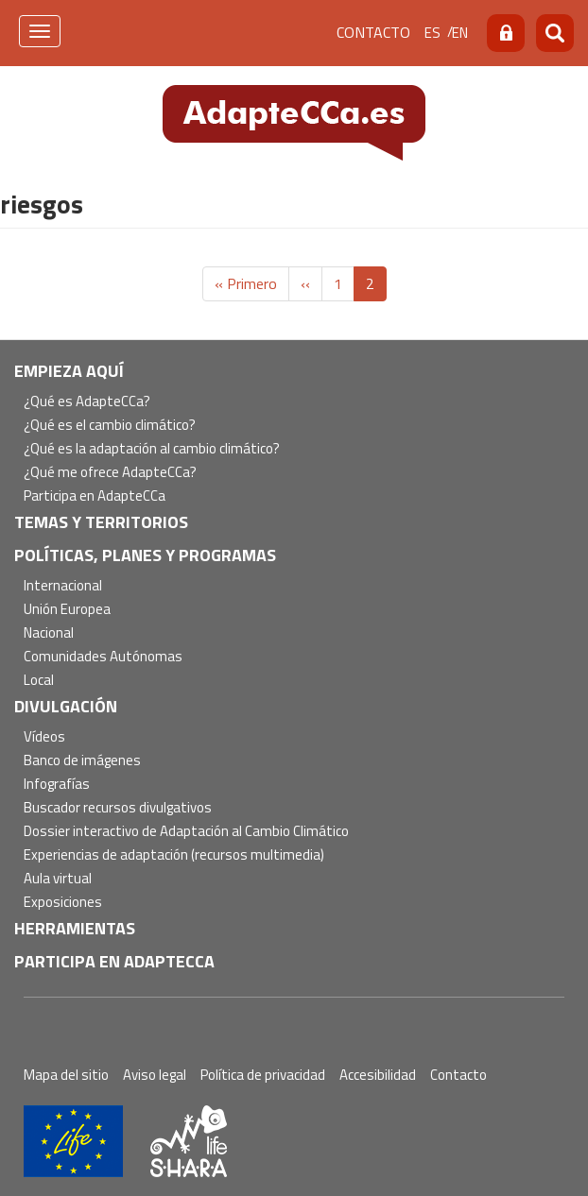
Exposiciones (63, 903)
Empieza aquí (69, 371)
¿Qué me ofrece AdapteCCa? (110, 473)
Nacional (49, 633)
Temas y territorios (101, 522)
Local (39, 681)
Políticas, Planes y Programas (145, 555)
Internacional (63, 586)
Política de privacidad (262, 1074)
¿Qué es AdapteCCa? (87, 402)
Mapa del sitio (66, 1074)
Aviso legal (154, 1074)
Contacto (373, 32)
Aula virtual (58, 879)
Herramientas (74, 928)
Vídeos (44, 737)
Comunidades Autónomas (103, 657)
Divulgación (65, 706)
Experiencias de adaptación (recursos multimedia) (174, 855)
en (460, 32)
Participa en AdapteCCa (94, 496)
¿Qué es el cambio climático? (110, 426)
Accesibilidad (377, 1074)
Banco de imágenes (82, 761)
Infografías (57, 784)
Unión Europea (67, 610)
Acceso (506, 33)
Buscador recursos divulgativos (118, 808)
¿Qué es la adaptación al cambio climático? (152, 449)
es (432, 32)
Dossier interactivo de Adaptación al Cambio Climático (186, 832)
